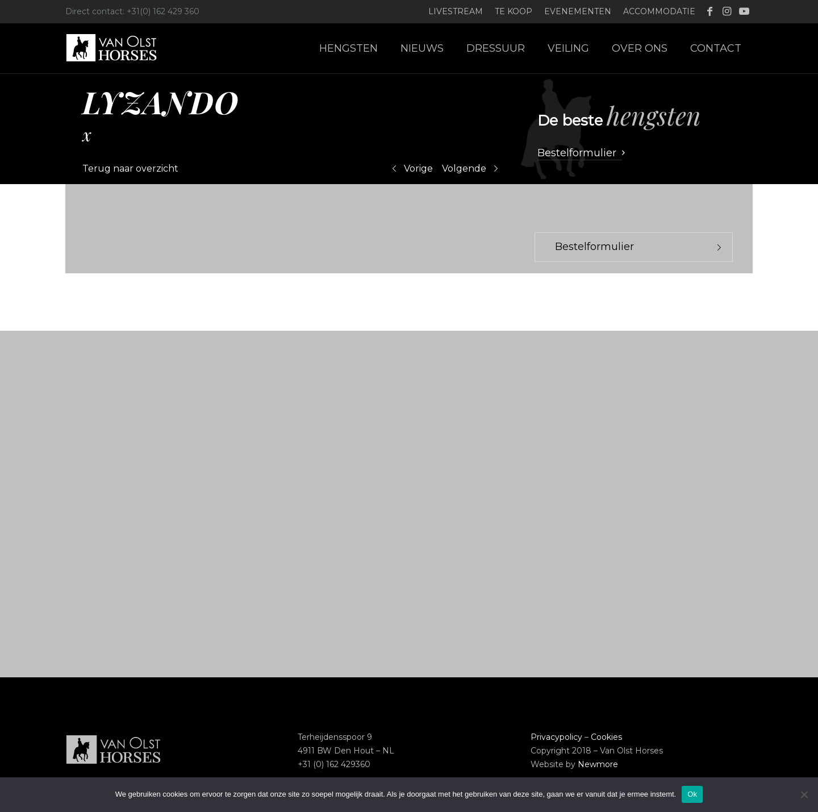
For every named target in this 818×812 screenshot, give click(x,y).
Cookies (606, 737)
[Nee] (803, 794)
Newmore (598, 764)
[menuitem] (456, 12)
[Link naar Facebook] (710, 11)
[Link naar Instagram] (727, 11)
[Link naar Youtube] (744, 11)
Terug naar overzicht (130, 168)
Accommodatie (659, 11)
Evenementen (577, 11)
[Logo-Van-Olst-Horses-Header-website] (118, 48)
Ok (692, 794)
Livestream (455, 11)
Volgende (464, 168)
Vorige (418, 168)
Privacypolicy (556, 737)
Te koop (513, 11)
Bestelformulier (594, 246)
